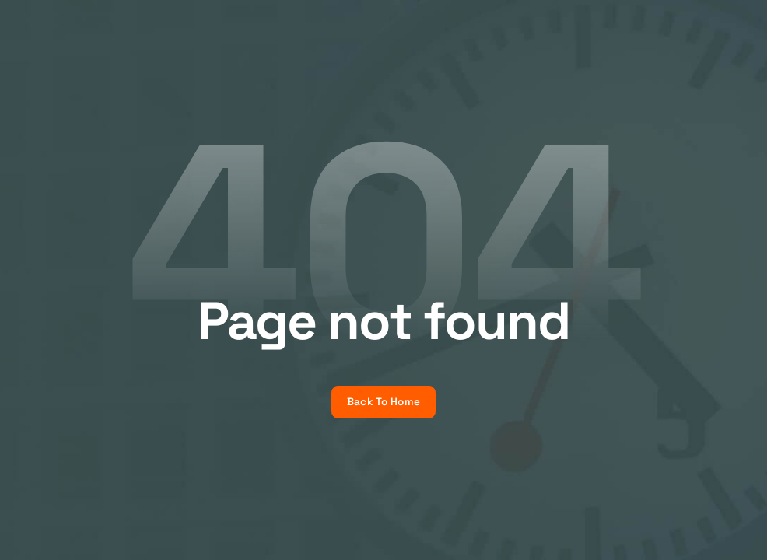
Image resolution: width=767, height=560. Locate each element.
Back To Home (383, 401)
